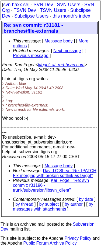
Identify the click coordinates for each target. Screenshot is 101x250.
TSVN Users (53, 10)
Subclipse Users (31, 16)
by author (74, 204)
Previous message (30, 55)
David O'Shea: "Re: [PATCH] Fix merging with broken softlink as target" (55, 173)
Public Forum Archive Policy (49, 243)
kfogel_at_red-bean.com (61, 64)
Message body (58, 41)
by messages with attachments (53, 206)
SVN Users (68, 4)
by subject (49, 204)
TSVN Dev (25, 10)
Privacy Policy (77, 238)
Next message (67, 50)
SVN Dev (43, 4)
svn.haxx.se (15, 4)
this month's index (71, 16)
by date (86, 199)
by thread (24, 204)
